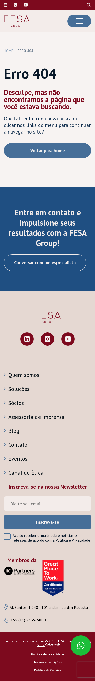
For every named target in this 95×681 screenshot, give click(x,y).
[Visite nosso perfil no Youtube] (68, 339)
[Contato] (47, 444)
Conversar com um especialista (45, 262)
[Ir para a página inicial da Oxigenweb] (52, 645)
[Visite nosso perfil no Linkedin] (5, 5)
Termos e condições (47, 662)
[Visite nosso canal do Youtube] (26, 5)
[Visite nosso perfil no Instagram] (15, 5)
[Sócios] (47, 402)
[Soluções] (47, 388)
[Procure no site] (88, 5)
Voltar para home (47, 150)
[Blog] (47, 430)
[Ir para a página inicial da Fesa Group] (17, 21)
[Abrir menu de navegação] (79, 21)
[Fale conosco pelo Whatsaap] (78, 643)
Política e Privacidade (73, 540)
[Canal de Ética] (47, 472)
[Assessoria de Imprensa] (47, 416)
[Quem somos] (47, 374)
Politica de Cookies (47, 670)
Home (8, 50)
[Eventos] (47, 458)
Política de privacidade (47, 654)
